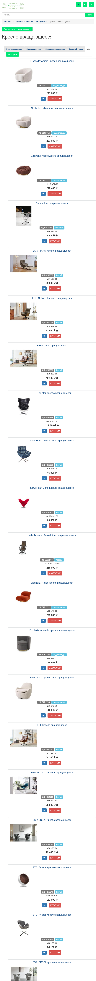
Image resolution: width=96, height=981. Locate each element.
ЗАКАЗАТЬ (55, 99)
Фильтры (12, 54)
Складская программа (55, 49)
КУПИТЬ (55, 241)
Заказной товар (76, 49)
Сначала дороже (33, 49)
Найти (89, 15)
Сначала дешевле (14, 49)
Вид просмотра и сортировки (17, 29)
